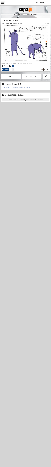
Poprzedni (31, 76)
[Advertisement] (25, 123)
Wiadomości (18, 14)
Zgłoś (47, 23)
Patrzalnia (15, 23)
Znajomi (26, 14)
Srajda (46, 69)
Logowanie (40, 3)
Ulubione (34, 14)
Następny (11, 76)
